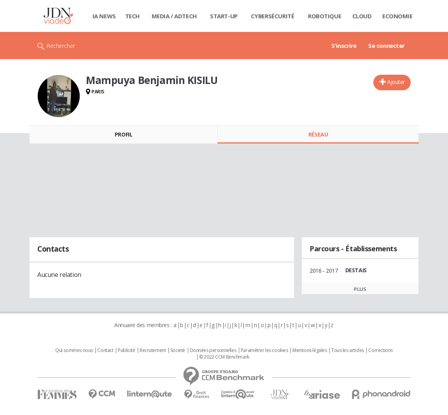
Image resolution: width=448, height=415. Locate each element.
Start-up (224, 16)
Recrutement (153, 350)
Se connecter (386, 45)
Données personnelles (213, 350)
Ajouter (396, 82)
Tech (132, 16)
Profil (123, 134)
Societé (177, 350)
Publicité (126, 350)
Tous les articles (347, 350)
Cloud (362, 16)
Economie (397, 16)
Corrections (380, 350)
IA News (104, 16)
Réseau (318, 134)
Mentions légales (309, 350)
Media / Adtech (174, 16)
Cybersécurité (272, 16)
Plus (360, 288)
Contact (105, 350)
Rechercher (60, 45)
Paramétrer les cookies (264, 350)
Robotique (324, 16)
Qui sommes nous (74, 350)
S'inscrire (344, 45)
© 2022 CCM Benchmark (224, 357)
